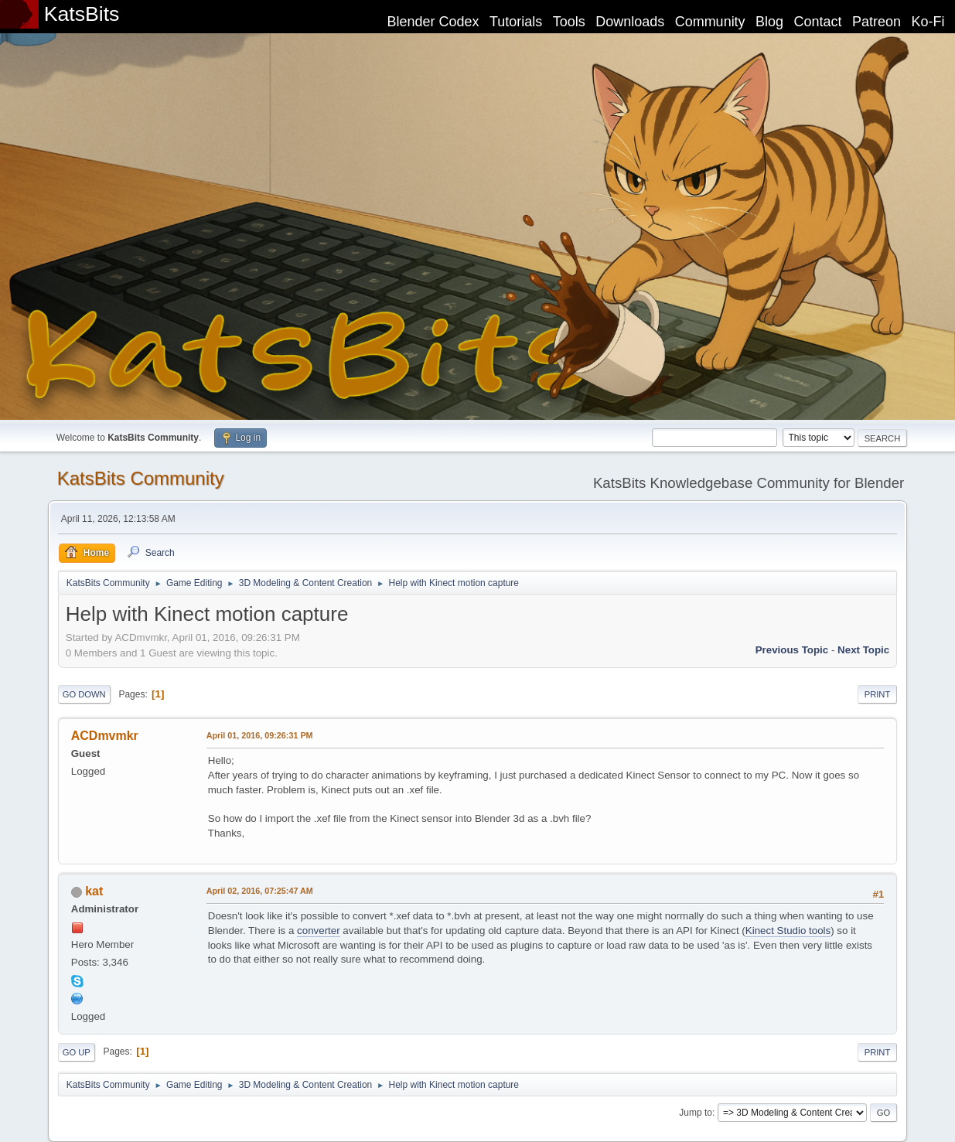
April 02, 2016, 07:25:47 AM (259, 890)
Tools (569, 21)
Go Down (84, 694)
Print (878, 694)
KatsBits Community (140, 478)
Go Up (76, 1052)
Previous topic (792, 650)
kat (94, 891)
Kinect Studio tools (788, 930)
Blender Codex (433, 21)
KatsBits (82, 14)
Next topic (863, 650)
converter (318, 930)
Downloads (629, 21)
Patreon (876, 21)
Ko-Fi (928, 21)
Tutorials (515, 21)
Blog (769, 21)
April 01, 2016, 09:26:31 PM (259, 735)
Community (710, 21)
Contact (818, 21)
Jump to (695, 1112)
